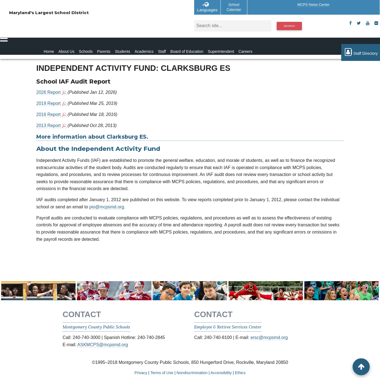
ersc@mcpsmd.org (269, 337)
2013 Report (49, 125)
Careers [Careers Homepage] (245, 51)
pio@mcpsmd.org (106, 206)
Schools (86, 51)
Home (49, 51)
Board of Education (186, 51)
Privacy (141, 373)
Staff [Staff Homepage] (162, 51)
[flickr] (376, 23)
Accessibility (221, 373)
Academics (144, 51)
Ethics (240, 373)
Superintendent (221, 51)
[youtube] (367, 23)
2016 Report (49, 114)
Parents (104, 51)
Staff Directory (360, 52)
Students (122, 51)
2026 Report (49, 92)
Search (289, 25)
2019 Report (49, 103)
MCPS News (313, 4)
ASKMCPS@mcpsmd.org (102, 344)
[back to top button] (361, 366)
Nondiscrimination (191, 373)
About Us (66, 51)
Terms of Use (161, 373)
